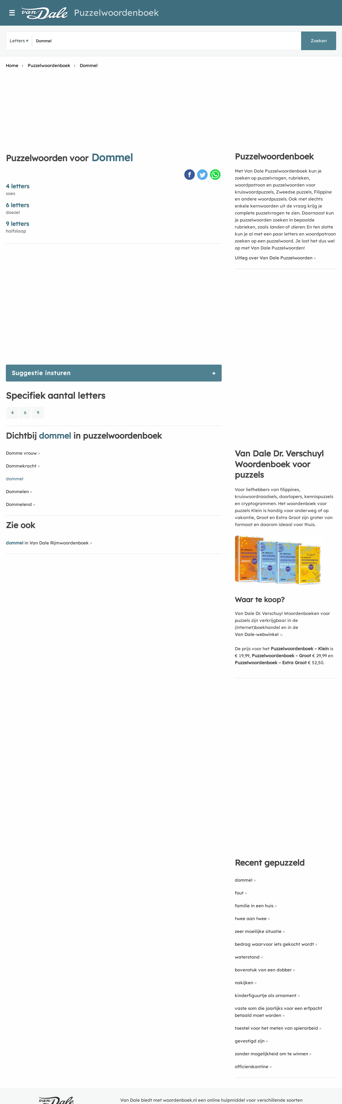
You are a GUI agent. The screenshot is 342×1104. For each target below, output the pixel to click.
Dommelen (17, 491)
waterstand (247, 957)
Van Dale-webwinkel (257, 634)
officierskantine (251, 1066)
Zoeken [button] (319, 40)
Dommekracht (21, 466)
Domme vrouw (21, 453)
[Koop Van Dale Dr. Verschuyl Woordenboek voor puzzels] (278, 584)
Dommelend (19, 504)
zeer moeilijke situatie (258, 931)
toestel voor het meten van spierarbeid (276, 1028)
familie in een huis (254, 905)
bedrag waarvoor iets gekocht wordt (274, 944)
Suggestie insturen (41, 373)
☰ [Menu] (12, 12)
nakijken (244, 982)
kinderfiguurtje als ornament (265, 995)
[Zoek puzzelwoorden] (105, 41)
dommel (243, 880)
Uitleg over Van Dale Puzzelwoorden (274, 258)
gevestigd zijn (250, 1041)
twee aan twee (251, 918)
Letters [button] (17, 40)
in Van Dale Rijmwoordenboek (47, 543)
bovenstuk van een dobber (263, 970)
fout (239, 893)
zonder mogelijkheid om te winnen (271, 1053)
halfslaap (16, 231)
